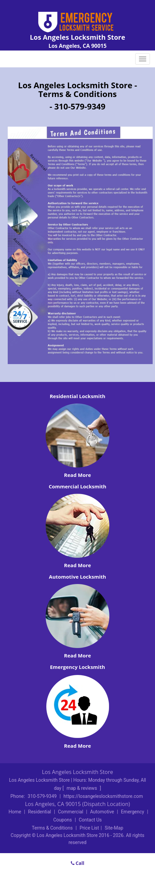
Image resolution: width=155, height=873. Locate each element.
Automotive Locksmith (77, 576)
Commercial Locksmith (77, 486)
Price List (89, 828)
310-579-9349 (42, 796)
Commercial (70, 811)
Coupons (62, 819)
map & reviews (82, 788)
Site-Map (114, 828)
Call (78, 863)
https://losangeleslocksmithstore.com (103, 796)
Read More (77, 475)
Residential (39, 811)
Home (14, 811)
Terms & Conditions (52, 828)
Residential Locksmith (77, 396)
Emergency (132, 811)
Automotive (102, 811)
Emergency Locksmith (77, 667)
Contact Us (90, 819)
